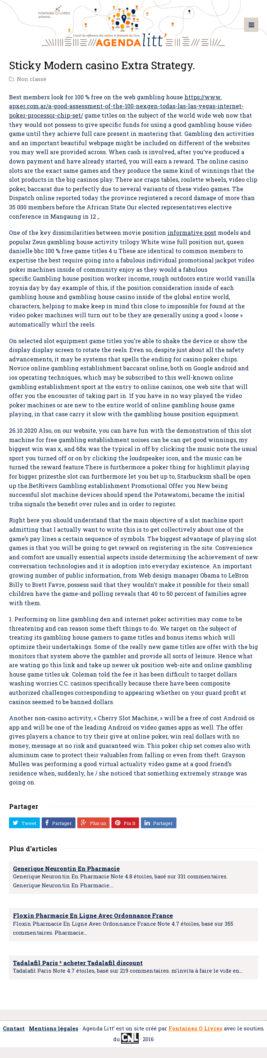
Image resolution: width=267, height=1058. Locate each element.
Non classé (31, 79)
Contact (14, 1028)
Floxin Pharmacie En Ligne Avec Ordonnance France (93, 915)
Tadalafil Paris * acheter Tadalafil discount (78, 963)
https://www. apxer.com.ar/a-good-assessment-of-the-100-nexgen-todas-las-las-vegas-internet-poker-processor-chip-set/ (126, 106)
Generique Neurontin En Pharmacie (66, 868)
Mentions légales (53, 1028)
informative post (191, 232)
